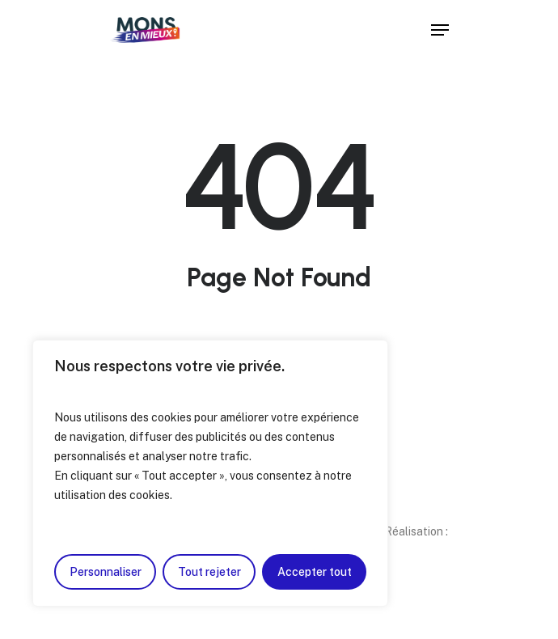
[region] (210, 473)
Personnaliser (106, 571)
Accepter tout (314, 571)
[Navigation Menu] (440, 30)
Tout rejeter (209, 571)
